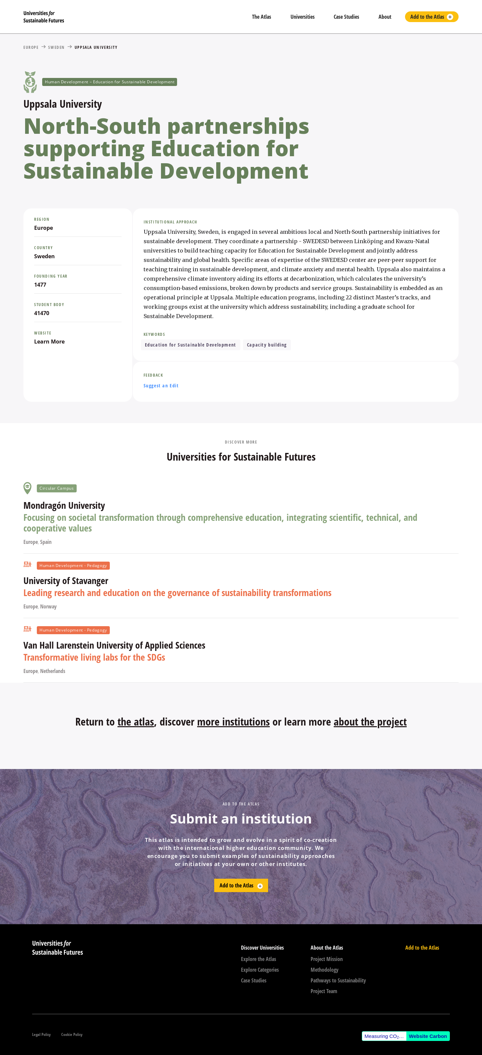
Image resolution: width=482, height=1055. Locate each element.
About (385, 16)
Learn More (49, 341)
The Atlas (261, 16)
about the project (370, 721)
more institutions (233, 721)
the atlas (135, 721)
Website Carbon (428, 1036)
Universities (303, 16)
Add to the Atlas (427, 16)
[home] (132, 17)
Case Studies (346, 16)
